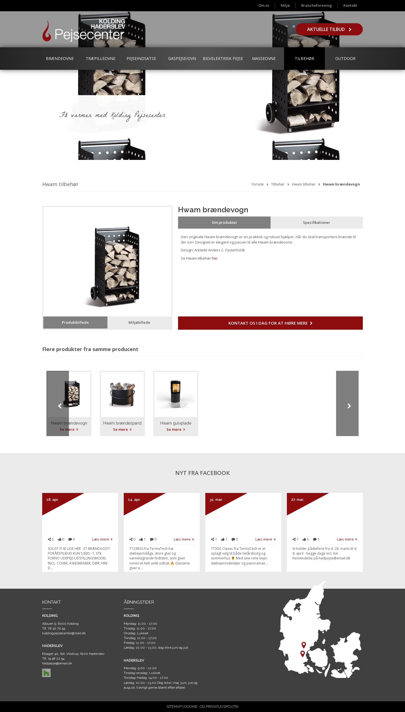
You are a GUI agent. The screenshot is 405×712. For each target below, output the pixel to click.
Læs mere (102, 539)
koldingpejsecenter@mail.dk (64, 633)
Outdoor (345, 58)
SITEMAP (174, 706)
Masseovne (264, 58)
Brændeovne (60, 58)
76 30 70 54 (56, 628)
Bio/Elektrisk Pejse (223, 58)
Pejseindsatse (141, 58)
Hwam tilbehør (304, 184)
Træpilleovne (100, 58)
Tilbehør (304, 58)
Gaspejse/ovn (182, 58)
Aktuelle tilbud (329, 29)
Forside (258, 184)
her (215, 258)
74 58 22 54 (56, 658)
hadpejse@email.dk (57, 663)
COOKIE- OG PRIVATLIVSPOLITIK (211, 706)
